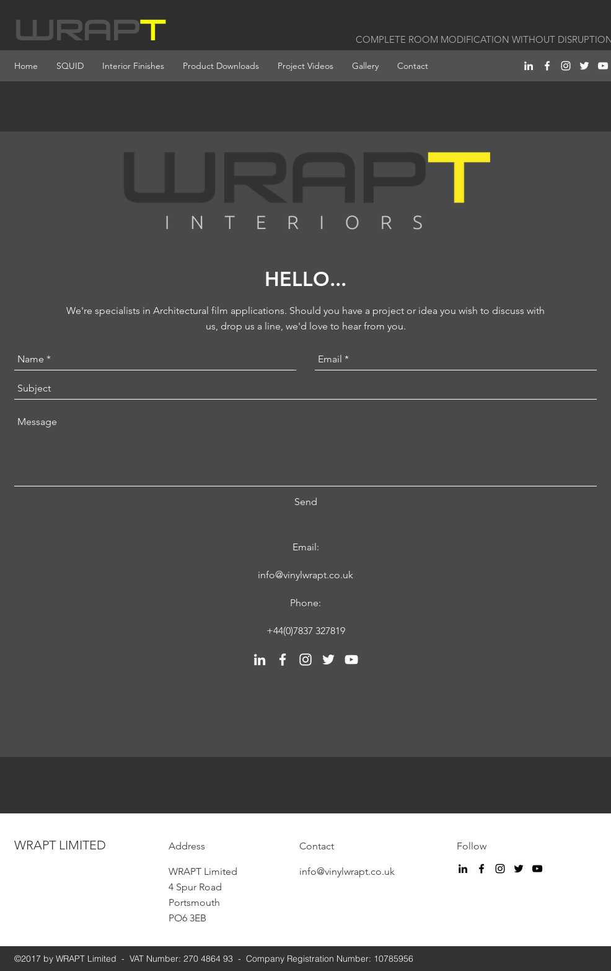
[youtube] (603, 66)
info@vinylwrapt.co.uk (305, 575)
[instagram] (566, 66)
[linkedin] (528, 66)
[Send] (305, 501)
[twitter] (584, 66)
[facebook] (547, 66)
